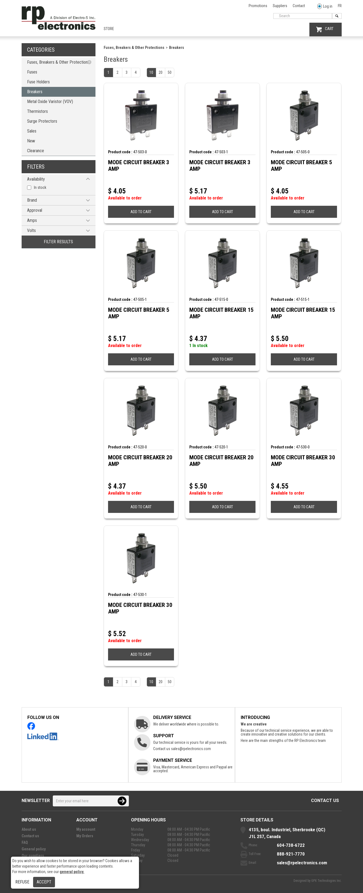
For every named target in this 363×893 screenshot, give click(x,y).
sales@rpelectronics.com (191, 749)
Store (109, 29)
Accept (44, 882)
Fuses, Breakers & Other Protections (58, 62)
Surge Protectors (42, 121)
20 (160, 72)
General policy (34, 849)
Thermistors (37, 111)
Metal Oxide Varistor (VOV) (50, 101)
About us (29, 829)
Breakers (34, 91)
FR (340, 6)
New (31, 140)
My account (85, 829)
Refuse (22, 882)
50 (170, 72)
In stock (40, 187)
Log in (324, 6)
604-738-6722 (291, 845)
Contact (299, 6)
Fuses (32, 72)
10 (151, 72)
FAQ (25, 842)
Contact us (325, 800)
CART (324, 29)
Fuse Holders (38, 81)
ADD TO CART (141, 212)
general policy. (72, 872)
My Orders (84, 836)
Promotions (258, 6)
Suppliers (280, 6)
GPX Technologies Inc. (326, 881)
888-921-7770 (291, 854)
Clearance (35, 150)
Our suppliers (33, 855)
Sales (31, 131)
